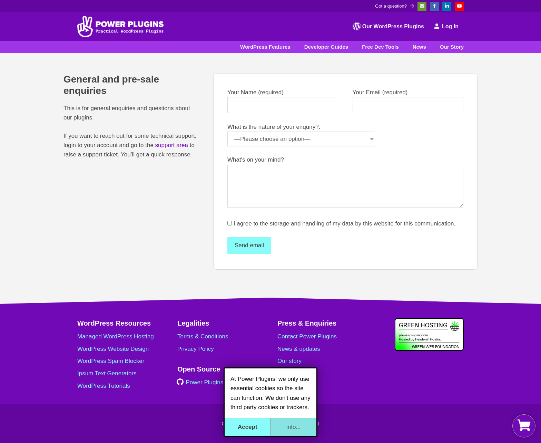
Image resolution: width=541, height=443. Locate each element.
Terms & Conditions (202, 336)
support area (171, 145)
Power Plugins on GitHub (214, 382)
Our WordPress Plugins (388, 26)
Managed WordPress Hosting (115, 336)
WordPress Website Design (113, 349)
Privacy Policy (195, 349)
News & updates (298, 349)
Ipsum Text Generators (107, 373)
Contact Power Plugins (307, 336)
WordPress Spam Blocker (110, 361)
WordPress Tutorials (103, 386)
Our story (289, 361)
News (419, 47)
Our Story (452, 47)
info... (293, 427)
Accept (247, 427)
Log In (446, 26)
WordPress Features (265, 47)
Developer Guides (326, 47)
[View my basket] (523, 425)
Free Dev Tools (380, 47)
